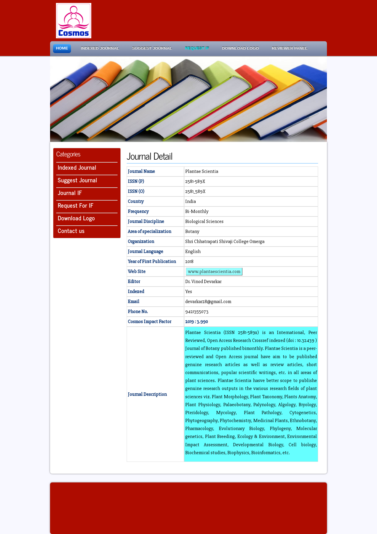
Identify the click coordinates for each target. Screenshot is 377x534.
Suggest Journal (152, 48)
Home (62, 48)
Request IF (197, 48)
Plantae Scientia (201, 171)
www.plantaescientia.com (214, 272)
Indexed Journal (100, 48)
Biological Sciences (204, 221)
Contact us (71, 230)
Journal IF (70, 192)
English (193, 251)
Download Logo (240, 48)
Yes (188, 292)
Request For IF (76, 205)
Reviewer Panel (289, 48)
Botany (192, 231)
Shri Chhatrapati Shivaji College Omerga (224, 241)
